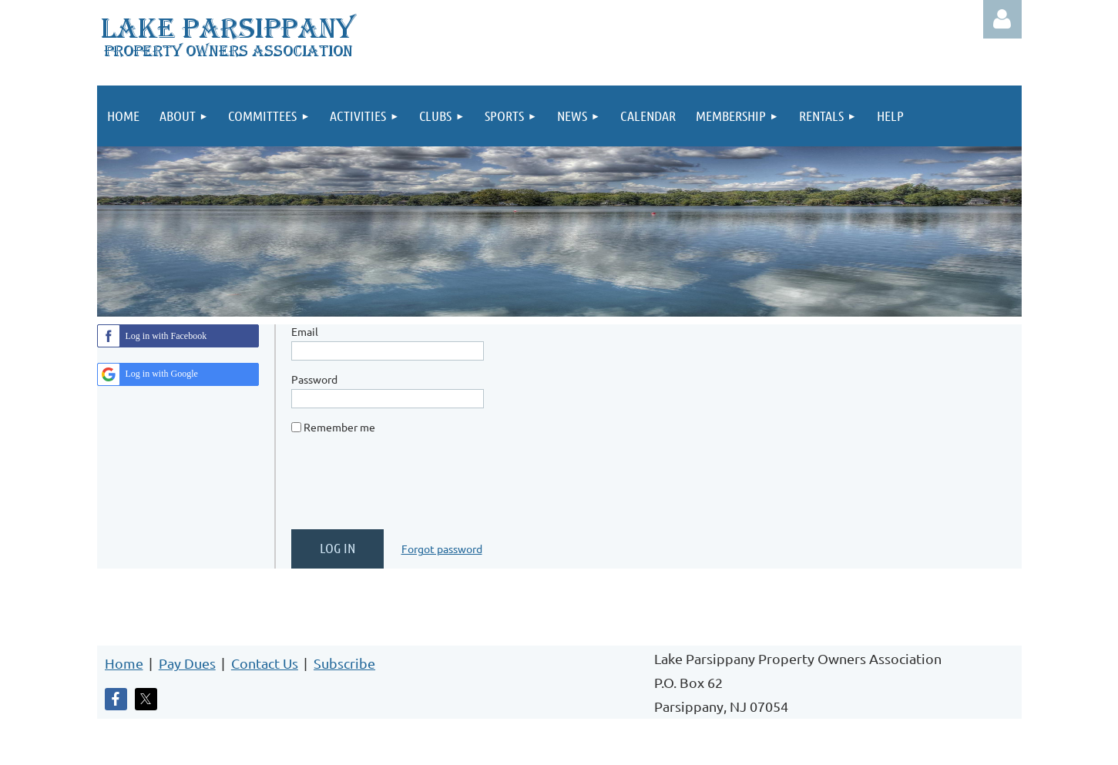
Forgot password (441, 548)
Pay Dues (187, 663)
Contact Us (264, 663)
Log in (1002, 19)
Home (124, 663)
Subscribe (344, 663)
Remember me (339, 427)
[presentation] (408, 488)
